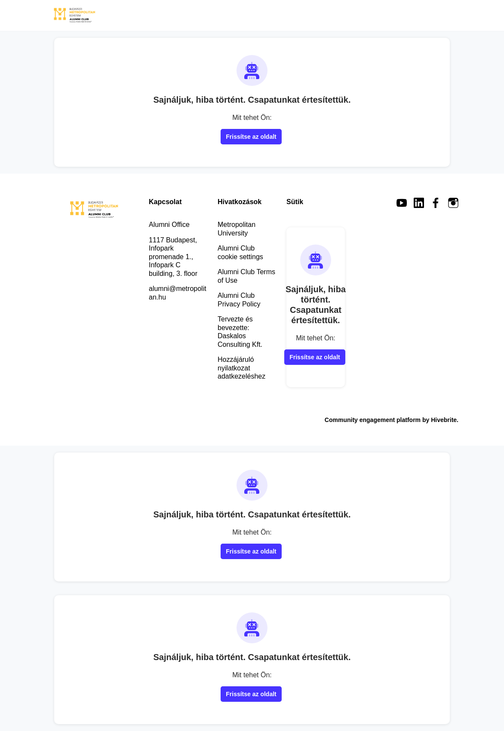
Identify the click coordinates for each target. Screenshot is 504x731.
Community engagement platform (373, 419)
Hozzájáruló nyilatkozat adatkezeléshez (241, 368)
